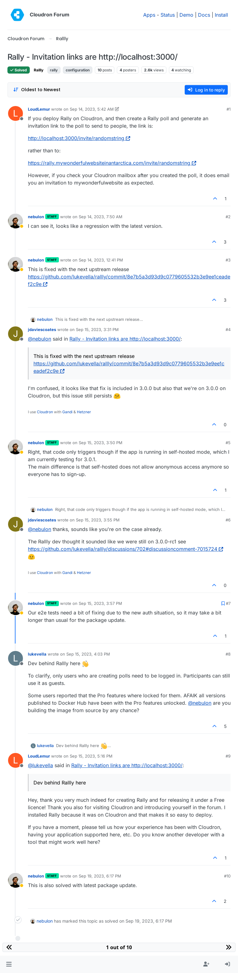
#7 (228, 603)
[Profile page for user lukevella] (15, 658)
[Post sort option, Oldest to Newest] (36, 90)
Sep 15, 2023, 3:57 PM (100, 603)
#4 (228, 329)
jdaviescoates (42, 329)
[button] (8, 964)
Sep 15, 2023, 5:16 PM (91, 756)
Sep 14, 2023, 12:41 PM (101, 259)
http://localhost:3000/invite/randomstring (79, 138)
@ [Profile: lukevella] (40, 765)
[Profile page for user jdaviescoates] (15, 333)
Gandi (67, 412)
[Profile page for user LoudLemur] (15, 113)
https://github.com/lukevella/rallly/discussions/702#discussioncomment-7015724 (125, 549)
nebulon (36, 216)
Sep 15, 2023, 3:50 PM (100, 442)
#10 (227, 875)
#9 (228, 756)
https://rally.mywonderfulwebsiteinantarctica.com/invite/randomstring (112, 163)
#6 (228, 519)
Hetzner (84, 412)
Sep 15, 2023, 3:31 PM (97, 329)
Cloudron (45, 412)
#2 (228, 216)
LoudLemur (39, 109)
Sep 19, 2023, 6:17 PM (100, 875)
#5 (228, 442)
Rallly (38, 70)
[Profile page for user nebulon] (15, 221)
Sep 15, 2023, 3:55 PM (98, 519)
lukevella (37, 654)
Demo (186, 15)
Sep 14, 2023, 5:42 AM (92, 109)
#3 (228, 259)
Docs (204, 15)
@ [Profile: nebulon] (39, 339)
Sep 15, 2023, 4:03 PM (88, 654)
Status (168, 15)
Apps (149, 15)
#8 (228, 654)
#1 (229, 109)
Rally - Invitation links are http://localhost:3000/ (125, 339)
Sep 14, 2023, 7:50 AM (100, 216)
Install (221, 15)
